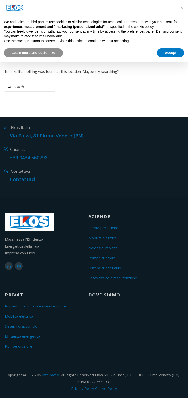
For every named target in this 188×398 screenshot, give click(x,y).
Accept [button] (170, 53)
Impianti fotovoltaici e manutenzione (35, 306)
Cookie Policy (106, 388)
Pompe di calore (102, 257)
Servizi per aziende (104, 227)
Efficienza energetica (22, 336)
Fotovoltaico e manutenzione (112, 277)
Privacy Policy (82, 388)
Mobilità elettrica (102, 237)
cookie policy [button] (143, 27)
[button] (182, 8)
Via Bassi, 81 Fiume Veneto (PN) (47, 135)
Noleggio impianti (103, 247)
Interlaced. (51, 374)
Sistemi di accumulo (104, 267)
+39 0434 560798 (28, 157)
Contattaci (22, 179)
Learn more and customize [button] (33, 53)
